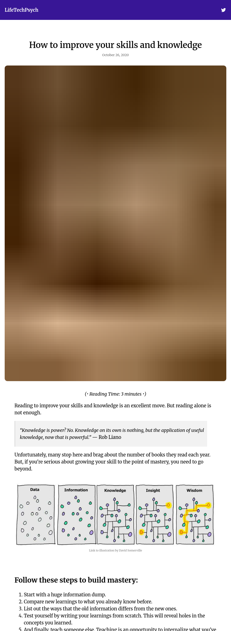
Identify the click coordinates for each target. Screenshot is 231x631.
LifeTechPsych (21, 10)
